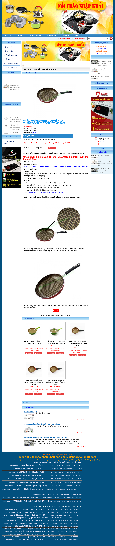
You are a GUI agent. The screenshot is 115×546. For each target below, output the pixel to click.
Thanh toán (102, 144)
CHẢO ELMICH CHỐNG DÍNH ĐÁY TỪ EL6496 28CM (34, 342)
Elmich (34, 132)
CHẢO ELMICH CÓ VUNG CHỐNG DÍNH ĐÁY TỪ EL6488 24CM (55, 382)
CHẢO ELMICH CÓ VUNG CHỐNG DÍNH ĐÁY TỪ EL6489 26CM (34, 382)
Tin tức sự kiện (29, 407)
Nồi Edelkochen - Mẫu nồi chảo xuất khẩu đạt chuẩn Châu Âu (45, 437)
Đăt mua (30, 353)
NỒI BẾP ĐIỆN (8, 51)
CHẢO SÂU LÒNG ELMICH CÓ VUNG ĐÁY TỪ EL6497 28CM (56, 342)
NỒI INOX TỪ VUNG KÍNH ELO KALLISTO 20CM (15, 129)
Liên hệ (77, 35)
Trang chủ (36, 69)
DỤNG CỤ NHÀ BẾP (10, 67)
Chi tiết (39, 353)
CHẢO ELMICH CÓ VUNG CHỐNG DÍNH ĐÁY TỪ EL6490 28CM (77, 343)
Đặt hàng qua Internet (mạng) (10, 142)
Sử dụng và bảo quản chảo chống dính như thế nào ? (15, 89)
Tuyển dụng (65, 35)
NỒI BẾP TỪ (8, 47)
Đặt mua (53, 148)
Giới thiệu (20, 35)
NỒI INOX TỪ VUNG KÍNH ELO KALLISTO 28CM (15, 121)
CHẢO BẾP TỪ (8, 59)
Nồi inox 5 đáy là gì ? (31, 411)
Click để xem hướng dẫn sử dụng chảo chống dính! (46, 192)
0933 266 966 (102, 48)
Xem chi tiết (80, 420)
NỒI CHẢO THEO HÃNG (11, 63)
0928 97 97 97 (101, 53)
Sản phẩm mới (51, 35)
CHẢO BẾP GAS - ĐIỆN (11, 55)
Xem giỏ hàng (103, 141)
